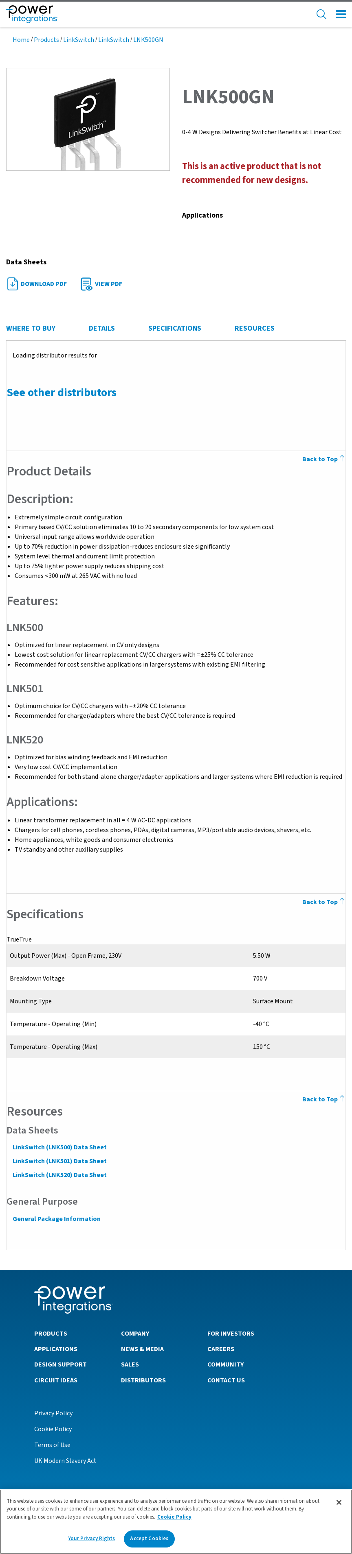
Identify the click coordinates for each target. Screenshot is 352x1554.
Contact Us (226, 1379)
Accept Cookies (149, 1538)
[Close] (339, 1502)
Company (135, 1333)
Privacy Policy (53, 1412)
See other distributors (61, 392)
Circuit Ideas (55, 1379)
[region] (176, 1521)
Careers (220, 1348)
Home (21, 39)
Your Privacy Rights (91, 1538)
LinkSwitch (78, 39)
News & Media (142, 1348)
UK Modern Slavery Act (65, 1460)
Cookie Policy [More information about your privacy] (174, 1517)
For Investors (230, 1333)
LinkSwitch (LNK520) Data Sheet (59, 1174)
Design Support (60, 1364)
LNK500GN (148, 39)
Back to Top (324, 1099)
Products (46, 39)
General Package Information (56, 1218)
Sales (130, 1364)
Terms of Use (52, 1444)
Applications (55, 1348)
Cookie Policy (53, 1428)
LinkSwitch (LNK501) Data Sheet (59, 1161)
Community (225, 1364)
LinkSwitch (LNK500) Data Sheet (59, 1147)
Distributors (143, 1379)
